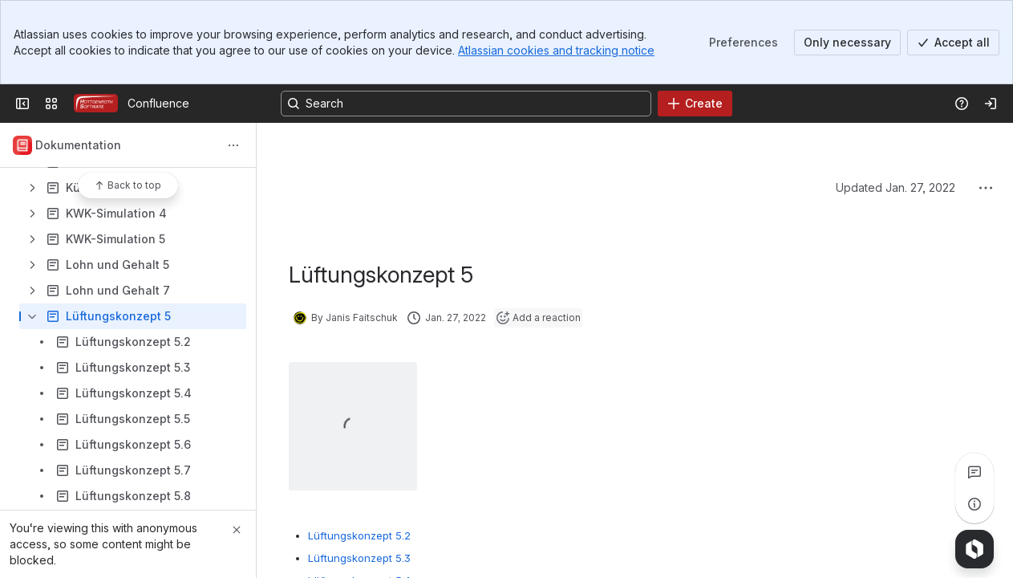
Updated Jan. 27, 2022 (895, 187)
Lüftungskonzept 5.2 (359, 535)
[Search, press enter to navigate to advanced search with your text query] (466, 103)
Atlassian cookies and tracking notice (556, 50)
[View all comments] (974, 472)
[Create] (695, 103)
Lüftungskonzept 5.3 (359, 558)
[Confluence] (96, 103)
